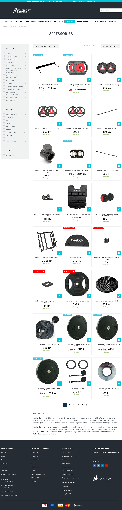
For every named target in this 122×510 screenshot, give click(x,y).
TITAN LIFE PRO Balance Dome (49, 427)
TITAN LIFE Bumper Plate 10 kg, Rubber (77, 341)
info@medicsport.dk (94, 9)
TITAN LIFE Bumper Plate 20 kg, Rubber (47, 385)
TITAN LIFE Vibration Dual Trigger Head (107, 210)
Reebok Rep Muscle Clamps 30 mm (47, 210)
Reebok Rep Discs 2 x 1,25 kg (107, 80)
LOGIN (80, 5)
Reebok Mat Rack (77, 253)
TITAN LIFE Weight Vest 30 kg (77, 210)
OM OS (80, 3)
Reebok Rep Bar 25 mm (107, 124)
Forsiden (5, 22)
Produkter (13, 22)
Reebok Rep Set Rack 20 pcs (47, 253)
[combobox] (56, 8)
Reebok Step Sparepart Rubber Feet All (47, 297)
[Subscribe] (111, 448)
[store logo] (22, 8)
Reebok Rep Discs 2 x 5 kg (77, 124)
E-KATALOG (97, 3)
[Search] (72, 8)
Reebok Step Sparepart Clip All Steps (107, 254)
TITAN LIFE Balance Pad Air (107, 297)
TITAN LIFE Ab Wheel (72, 425)
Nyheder (51, 42)
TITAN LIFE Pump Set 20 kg (47, 340)
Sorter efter (40, 42)
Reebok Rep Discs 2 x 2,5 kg (47, 124)
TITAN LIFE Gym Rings (77, 384)
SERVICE (88, 3)
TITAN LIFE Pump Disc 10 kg (77, 297)
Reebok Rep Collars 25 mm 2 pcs (47, 167)
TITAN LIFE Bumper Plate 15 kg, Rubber (107, 341)
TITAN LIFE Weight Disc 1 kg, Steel (107, 385)
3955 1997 (81, 9)
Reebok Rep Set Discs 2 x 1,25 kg (77, 81)
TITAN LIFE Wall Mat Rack (47, 80)
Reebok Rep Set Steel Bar (107, 166)
